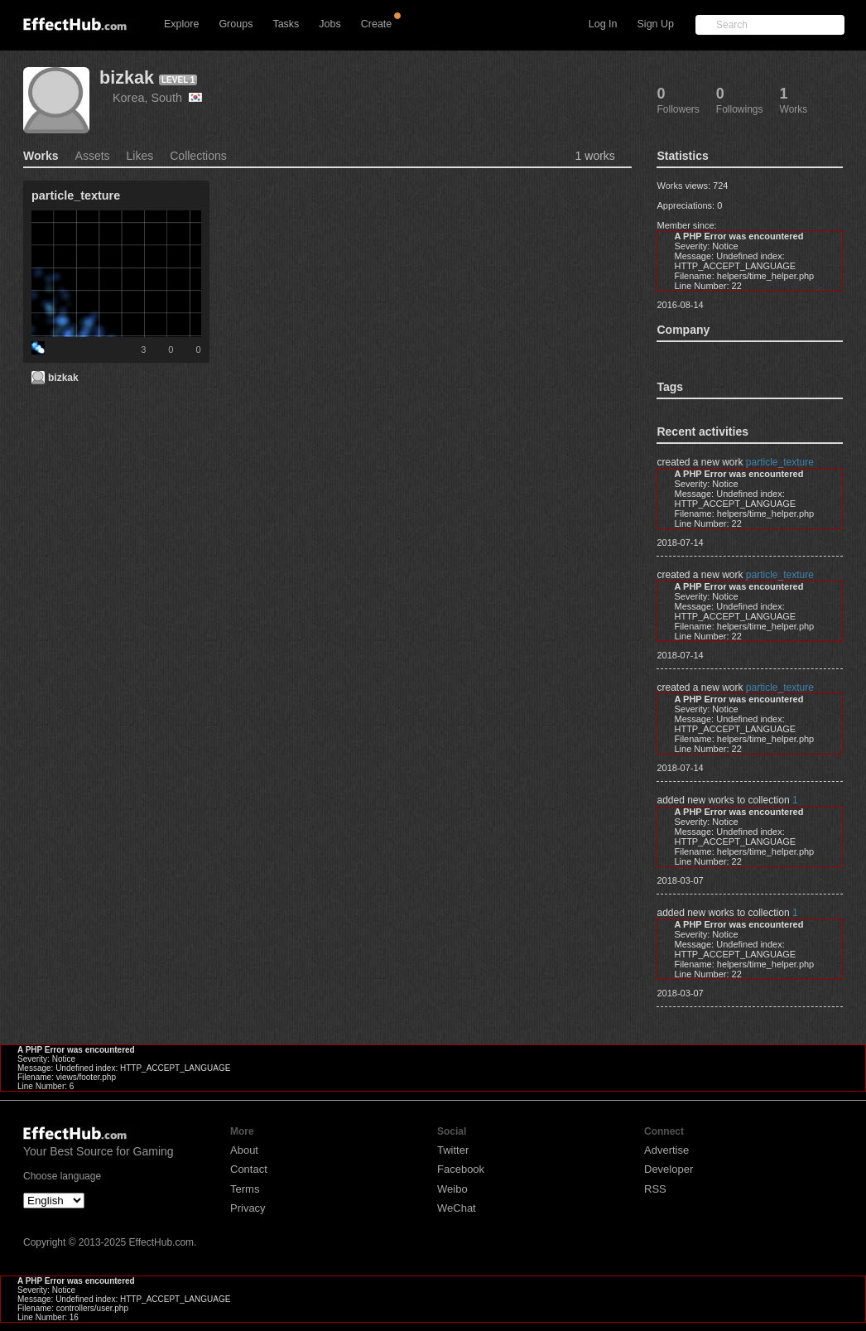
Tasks (285, 24)
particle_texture (780, 462)
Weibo (452, 1189)
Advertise (666, 1150)
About (244, 1150)
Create (376, 24)
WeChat (456, 1208)
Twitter (453, 1150)
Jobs (329, 24)
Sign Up (655, 24)
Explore (181, 24)
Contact (248, 1169)
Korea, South (157, 97)
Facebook (460, 1169)
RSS (655, 1189)
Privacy (248, 1208)
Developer (668, 1169)
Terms (244, 1189)
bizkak (126, 77)
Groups (236, 24)
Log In (603, 24)
